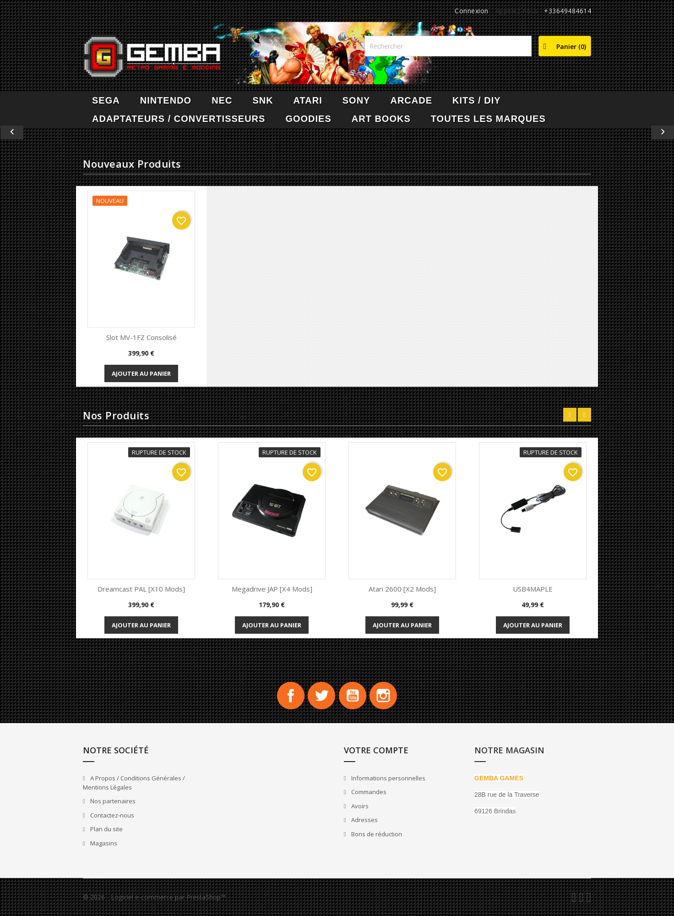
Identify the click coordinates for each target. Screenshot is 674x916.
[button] (50, 132)
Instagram (383, 695)
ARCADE (411, 100)
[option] (337, 132)
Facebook (290, 695)
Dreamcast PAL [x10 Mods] (141, 588)
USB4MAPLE (533, 588)
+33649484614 (567, 10)
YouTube (352, 695)
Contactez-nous (111, 815)
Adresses (364, 820)
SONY (356, 100)
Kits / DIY (476, 100)
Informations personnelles (387, 778)
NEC (222, 100)
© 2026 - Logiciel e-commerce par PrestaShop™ (154, 897)
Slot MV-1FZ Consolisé (141, 337)
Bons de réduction (376, 834)
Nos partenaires (112, 801)
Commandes (368, 792)
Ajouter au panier (141, 373)
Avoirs (359, 806)
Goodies (308, 119)
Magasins (103, 843)
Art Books (381, 119)
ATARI (308, 100)
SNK (262, 100)
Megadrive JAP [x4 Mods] (272, 588)
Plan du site (106, 829)
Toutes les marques (488, 119)
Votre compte (376, 750)
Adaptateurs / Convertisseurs (178, 119)
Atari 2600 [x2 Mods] (402, 588)
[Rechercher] (448, 46)
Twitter (321, 695)
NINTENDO (165, 100)
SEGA (106, 100)
